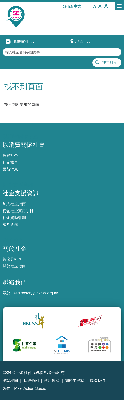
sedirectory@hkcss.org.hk (36, 293)
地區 (79, 41)
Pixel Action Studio (30, 388)
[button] (94, 6)
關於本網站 (74, 380)
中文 (77, 6)
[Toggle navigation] (119, 6)
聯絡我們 (97, 380)
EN (70, 6)
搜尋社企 (110, 62)
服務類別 (20, 41)
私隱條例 (31, 380)
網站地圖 (10, 380)
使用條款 (52, 380)
